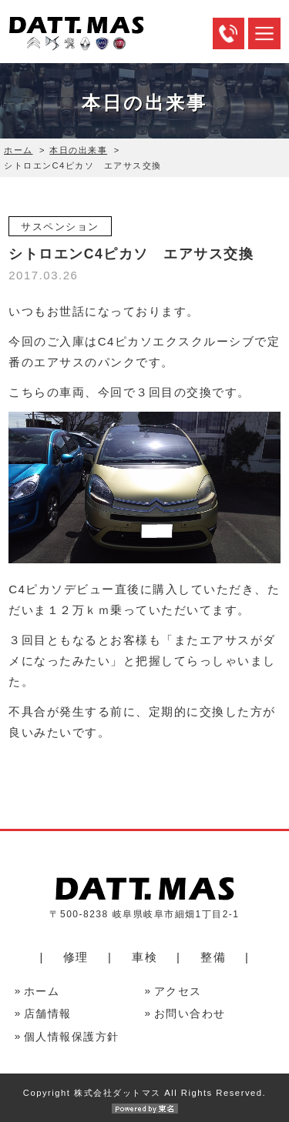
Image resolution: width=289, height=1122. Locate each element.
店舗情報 (48, 1014)
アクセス (178, 991)
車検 (144, 956)
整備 (213, 956)
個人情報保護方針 (71, 1037)
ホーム (18, 150)
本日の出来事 (78, 150)
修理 (76, 956)
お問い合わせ (190, 1014)
